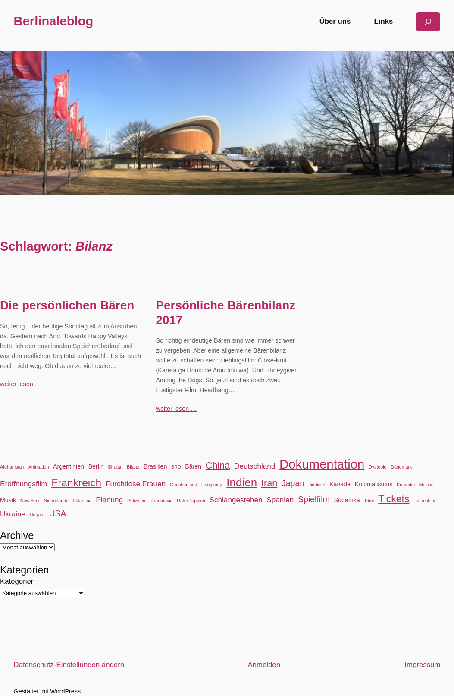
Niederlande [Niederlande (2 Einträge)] (56, 500)
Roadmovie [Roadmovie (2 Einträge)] (161, 500)
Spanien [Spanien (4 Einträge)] (280, 499)
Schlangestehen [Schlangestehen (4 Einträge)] (235, 499)
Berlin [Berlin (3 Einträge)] (96, 466)
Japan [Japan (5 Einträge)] (293, 483)
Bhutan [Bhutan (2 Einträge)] (115, 466)
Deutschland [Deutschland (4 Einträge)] (254, 466)
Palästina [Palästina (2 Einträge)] (82, 500)
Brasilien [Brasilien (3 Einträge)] (155, 466)
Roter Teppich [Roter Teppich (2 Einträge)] (191, 500)
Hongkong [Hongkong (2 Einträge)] (211, 484)
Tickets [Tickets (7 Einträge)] (393, 498)
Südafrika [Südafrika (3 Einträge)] (347, 500)
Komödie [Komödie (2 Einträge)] (406, 484)
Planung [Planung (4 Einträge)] (109, 499)
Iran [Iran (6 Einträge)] (269, 483)
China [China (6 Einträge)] (218, 465)
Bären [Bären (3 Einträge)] (193, 466)
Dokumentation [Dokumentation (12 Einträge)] (321, 464)
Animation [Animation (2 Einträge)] (38, 466)
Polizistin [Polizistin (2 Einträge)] (136, 500)
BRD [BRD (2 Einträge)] (176, 466)
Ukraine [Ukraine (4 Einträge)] (12, 514)
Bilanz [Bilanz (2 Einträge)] (133, 466)
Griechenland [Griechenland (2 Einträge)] (183, 484)
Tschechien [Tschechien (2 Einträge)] (424, 500)
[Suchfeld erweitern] (428, 21)
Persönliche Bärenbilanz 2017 (226, 312)
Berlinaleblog (54, 21)
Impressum (422, 665)
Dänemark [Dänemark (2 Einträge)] (401, 466)
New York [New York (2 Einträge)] (30, 500)
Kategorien (17, 581)
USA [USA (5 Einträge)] (57, 513)
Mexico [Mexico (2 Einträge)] (426, 484)
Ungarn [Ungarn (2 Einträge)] (37, 514)
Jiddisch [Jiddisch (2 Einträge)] (317, 484)
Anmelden (263, 665)
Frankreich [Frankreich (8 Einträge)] (76, 482)
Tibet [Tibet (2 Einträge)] (369, 500)
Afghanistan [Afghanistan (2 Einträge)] (12, 466)
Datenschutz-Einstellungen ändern (69, 665)
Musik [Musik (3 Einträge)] (8, 500)
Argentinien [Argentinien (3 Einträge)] (68, 466)
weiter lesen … (20, 384)
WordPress (65, 691)
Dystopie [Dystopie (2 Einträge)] (377, 466)
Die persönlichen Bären (67, 305)
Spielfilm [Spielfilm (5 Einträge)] (314, 499)
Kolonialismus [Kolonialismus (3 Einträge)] (374, 484)
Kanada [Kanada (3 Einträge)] (340, 484)
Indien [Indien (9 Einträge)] (241, 482)
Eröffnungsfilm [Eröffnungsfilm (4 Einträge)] (23, 483)
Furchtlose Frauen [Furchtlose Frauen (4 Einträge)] (136, 483)
